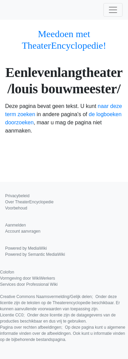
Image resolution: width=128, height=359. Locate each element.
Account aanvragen (22, 231)
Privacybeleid (17, 195)
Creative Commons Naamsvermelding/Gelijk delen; (60, 302)
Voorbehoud (16, 208)
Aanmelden (15, 225)
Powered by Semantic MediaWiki (35, 254)
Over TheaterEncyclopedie (29, 202)
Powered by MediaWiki (26, 248)
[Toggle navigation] (113, 10)
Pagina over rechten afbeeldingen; (62, 333)
